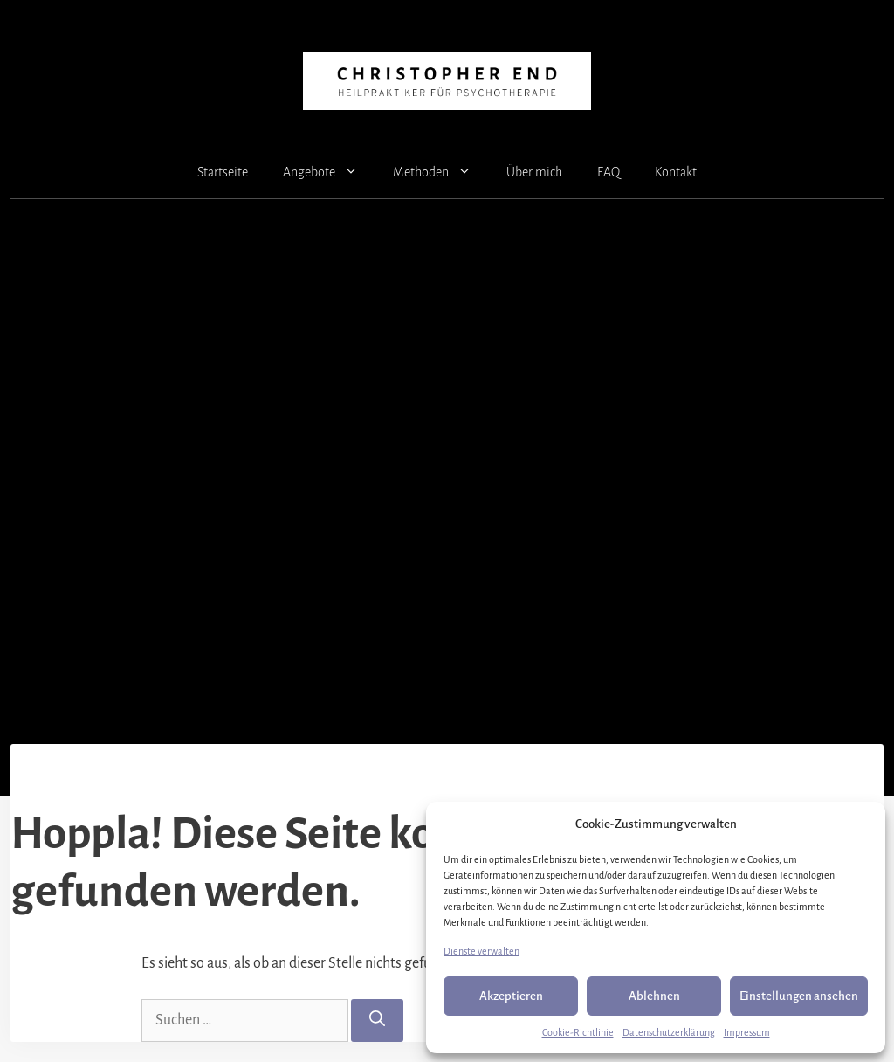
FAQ (608, 172)
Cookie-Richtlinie (578, 1032)
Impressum (747, 1032)
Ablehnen (654, 996)
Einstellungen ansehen (798, 996)
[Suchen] (377, 1020)
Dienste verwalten (481, 951)
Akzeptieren (511, 996)
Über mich (534, 172)
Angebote (329, 172)
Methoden (441, 172)
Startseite (222, 172)
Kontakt (676, 172)
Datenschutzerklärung (668, 1032)
